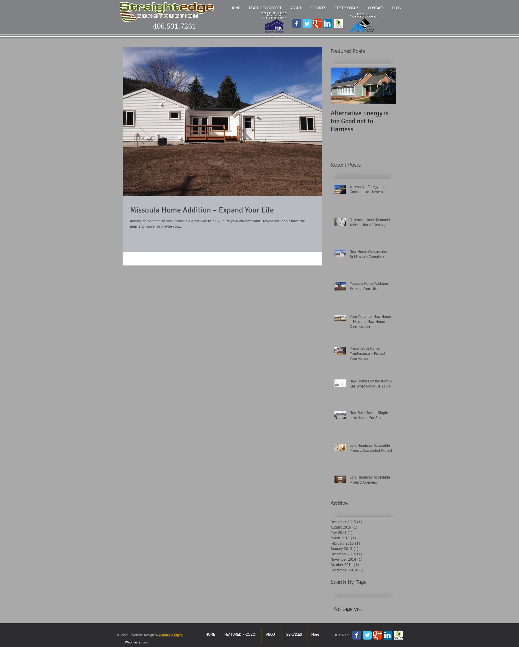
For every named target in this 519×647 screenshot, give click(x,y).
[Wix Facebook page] (296, 23)
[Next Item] (386, 85)
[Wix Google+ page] (317, 23)
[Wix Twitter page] (307, 23)
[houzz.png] (338, 23)
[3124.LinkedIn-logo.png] (327, 23)
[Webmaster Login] (137, 643)
